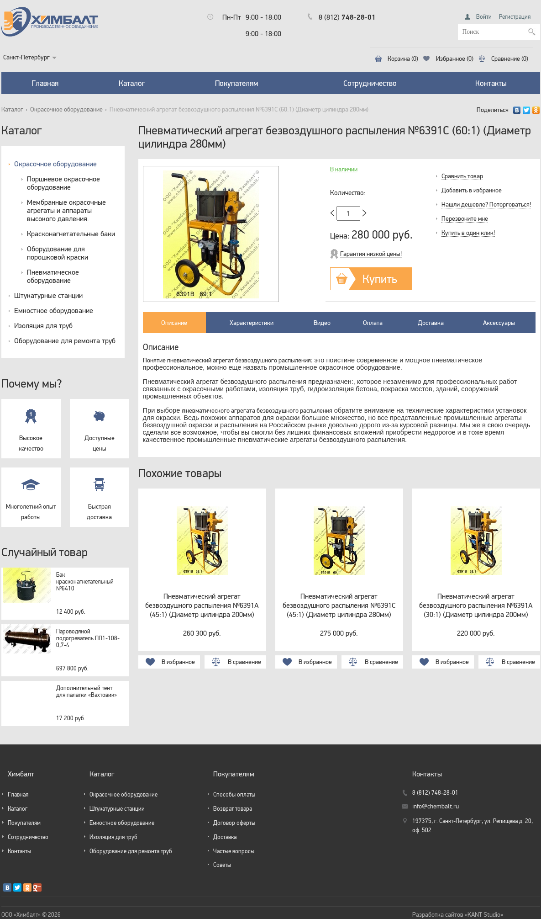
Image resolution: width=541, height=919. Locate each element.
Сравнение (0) (509, 58)
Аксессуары (499, 322)
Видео (322, 322)
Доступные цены (99, 425)
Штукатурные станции (48, 295)
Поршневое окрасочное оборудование (63, 183)
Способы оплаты (234, 794)
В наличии (343, 169)
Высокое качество (31, 425)
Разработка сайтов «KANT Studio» (457, 914)
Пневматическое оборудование (53, 276)
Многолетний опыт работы (31, 494)
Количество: (348, 193)
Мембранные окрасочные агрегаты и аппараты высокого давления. (66, 210)
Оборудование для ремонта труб (65, 340)
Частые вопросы (233, 851)
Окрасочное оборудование (66, 109)
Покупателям (236, 83)
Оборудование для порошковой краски (57, 252)
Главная (45, 83)
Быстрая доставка (99, 494)
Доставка (431, 322)
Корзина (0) (403, 58)
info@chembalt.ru (435, 806)
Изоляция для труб (43, 325)
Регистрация (514, 16)
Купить (379, 278)
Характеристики (251, 322)
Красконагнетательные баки (71, 233)
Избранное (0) (454, 58)
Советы (222, 864)
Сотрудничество (370, 83)
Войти (484, 16)
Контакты (491, 83)
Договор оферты (234, 822)
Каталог (132, 83)
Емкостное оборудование (53, 310)
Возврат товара (232, 808)
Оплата (373, 322)
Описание (174, 322)
